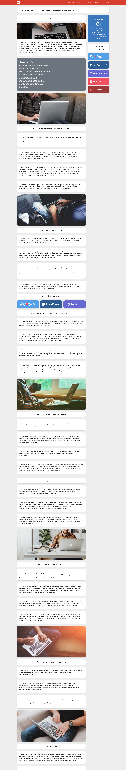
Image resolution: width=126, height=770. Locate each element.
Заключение (23, 86)
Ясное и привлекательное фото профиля (34, 66)
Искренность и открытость (29, 69)
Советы (30, 18)
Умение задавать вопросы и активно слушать (36, 72)
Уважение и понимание (28, 77)
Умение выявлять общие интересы (32, 80)
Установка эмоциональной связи (31, 75)
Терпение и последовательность (31, 83)
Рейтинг (22, 18)
